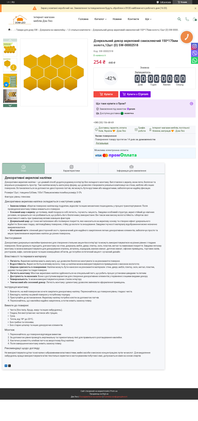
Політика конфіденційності (115, 397)
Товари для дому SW (26, 30)
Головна (83, 19)
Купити (108, 94)
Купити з (137, 94)
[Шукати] (179, 19)
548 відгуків (165, 2)
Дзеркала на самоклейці (52, 30)
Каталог (99, 19)
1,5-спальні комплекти (78, 30)
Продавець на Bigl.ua (99, 394)
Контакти (133, 19)
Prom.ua (113, 391)
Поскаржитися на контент (90, 397)
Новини (117, 19)
